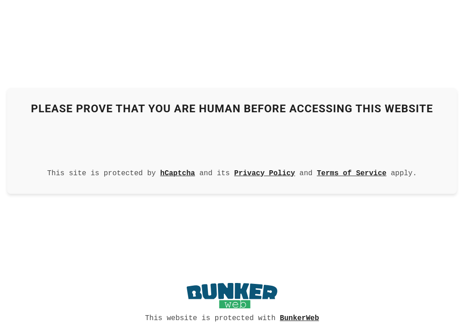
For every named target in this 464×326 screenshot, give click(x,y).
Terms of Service (352, 172)
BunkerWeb (299, 317)
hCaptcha (177, 172)
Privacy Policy (264, 172)
